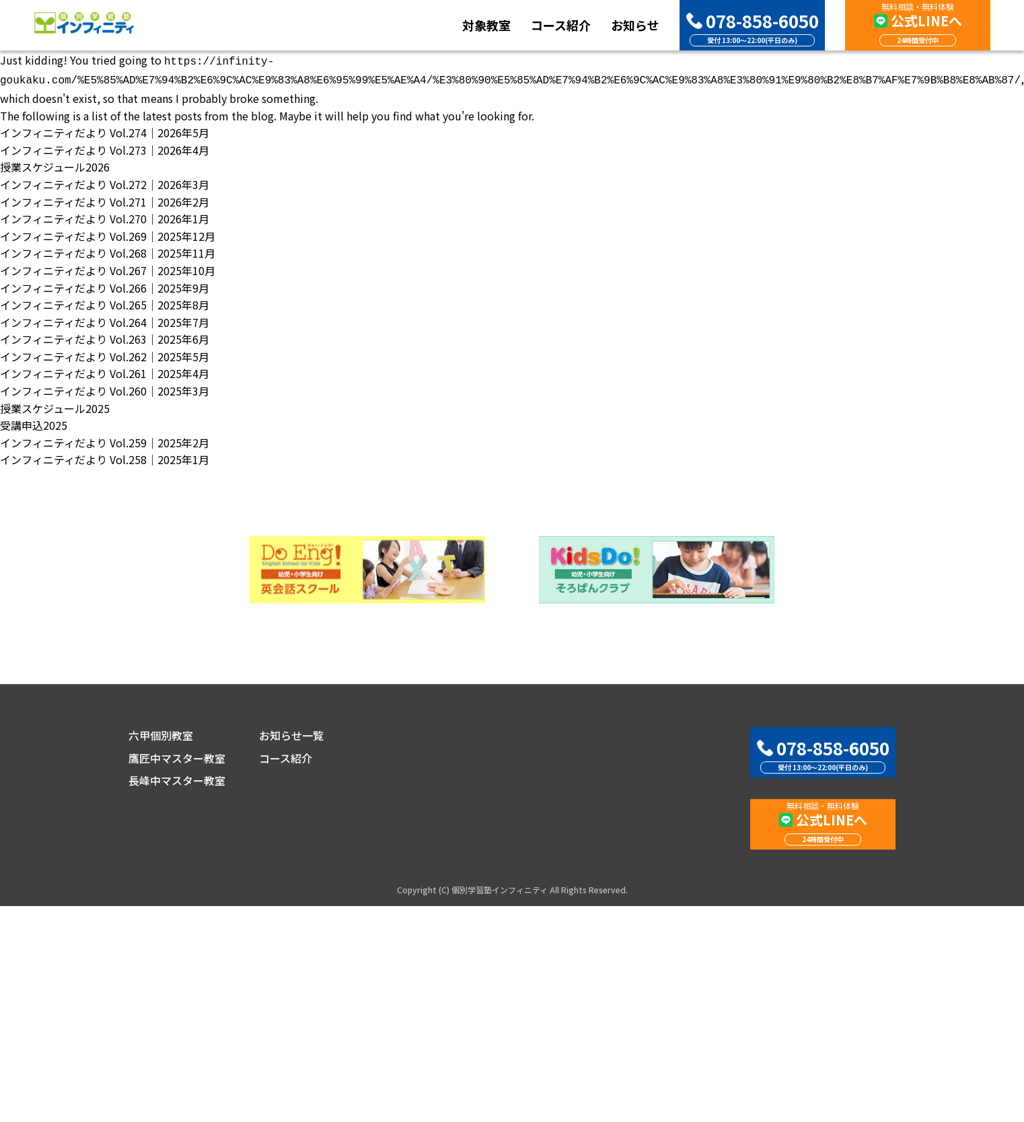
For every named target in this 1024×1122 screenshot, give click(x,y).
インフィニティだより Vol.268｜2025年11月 (107, 250)
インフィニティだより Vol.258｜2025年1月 (104, 457)
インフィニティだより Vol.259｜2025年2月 (104, 440)
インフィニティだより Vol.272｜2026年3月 (104, 182)
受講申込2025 (33, 422)
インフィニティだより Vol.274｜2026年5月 (104, 130)
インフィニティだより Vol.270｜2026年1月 (104, 216)
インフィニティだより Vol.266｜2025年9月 (104, 285)
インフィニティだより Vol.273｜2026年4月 (104, 147)
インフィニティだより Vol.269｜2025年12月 (107, 233)
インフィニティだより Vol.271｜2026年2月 (104, 199)
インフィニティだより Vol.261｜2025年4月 (104, 371)
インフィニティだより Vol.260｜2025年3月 (104, 388)
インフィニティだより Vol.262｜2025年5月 (104, 354)
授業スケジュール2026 (55, 164)
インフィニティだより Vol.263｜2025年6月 (104, 336)
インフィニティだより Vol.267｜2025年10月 (107, 268)
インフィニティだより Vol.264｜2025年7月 (104, 319)
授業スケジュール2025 (55, 406)
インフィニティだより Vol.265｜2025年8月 (104, 302)
